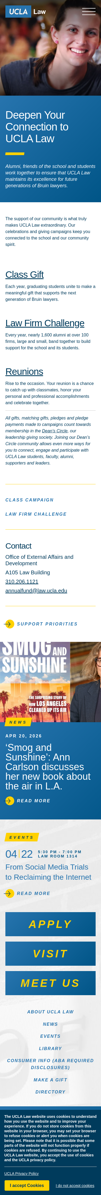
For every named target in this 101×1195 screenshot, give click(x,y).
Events (50, 1036)
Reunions (24, 371)
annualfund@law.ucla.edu (36, 591)
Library (50, 1048)
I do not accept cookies (75, 1185)
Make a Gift (50, 1080)
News (50, 1024)
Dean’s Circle (55, 431)
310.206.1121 (21, 582)
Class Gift (24, 274)
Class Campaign (29, 499)
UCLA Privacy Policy (21, 1173)
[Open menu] (89, 11)
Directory (51, 1092)
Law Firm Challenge (44, 323)
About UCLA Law (50, 1012)
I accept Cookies (27, 1185)
